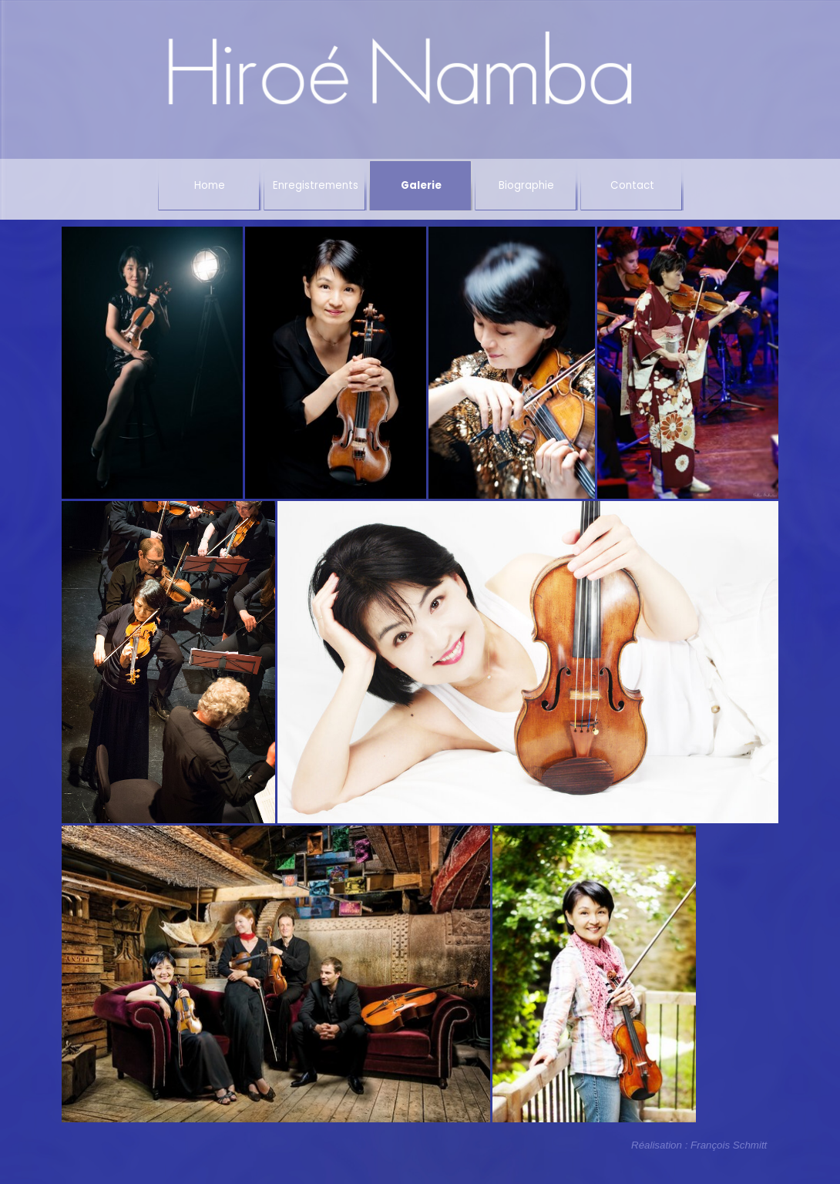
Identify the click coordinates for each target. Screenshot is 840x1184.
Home (209, 185)
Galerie (421, 185)
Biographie (526, 185)
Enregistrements (315, 185)
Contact (632, 185)
